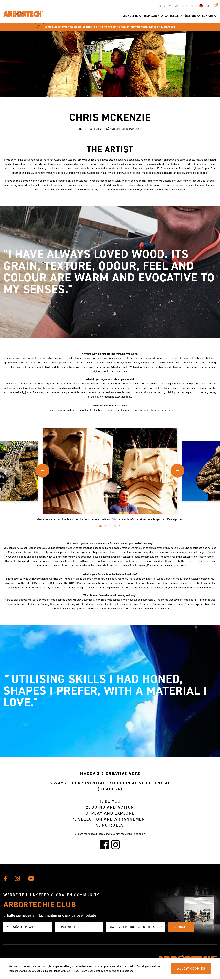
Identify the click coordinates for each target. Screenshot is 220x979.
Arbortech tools (119, 367)
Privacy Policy (79, 971)
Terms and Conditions (121, 971)
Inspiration (153, 16)
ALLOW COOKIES (191, 968)
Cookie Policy (95, 971)
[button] (140, 16)
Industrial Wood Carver (159, 579)
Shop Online (132, 16)
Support (209, 16)
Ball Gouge (56, 583)
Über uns (192, 16)
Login (161, 6)
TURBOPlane (33, 583)
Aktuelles (173, 16)
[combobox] (135, 927)
